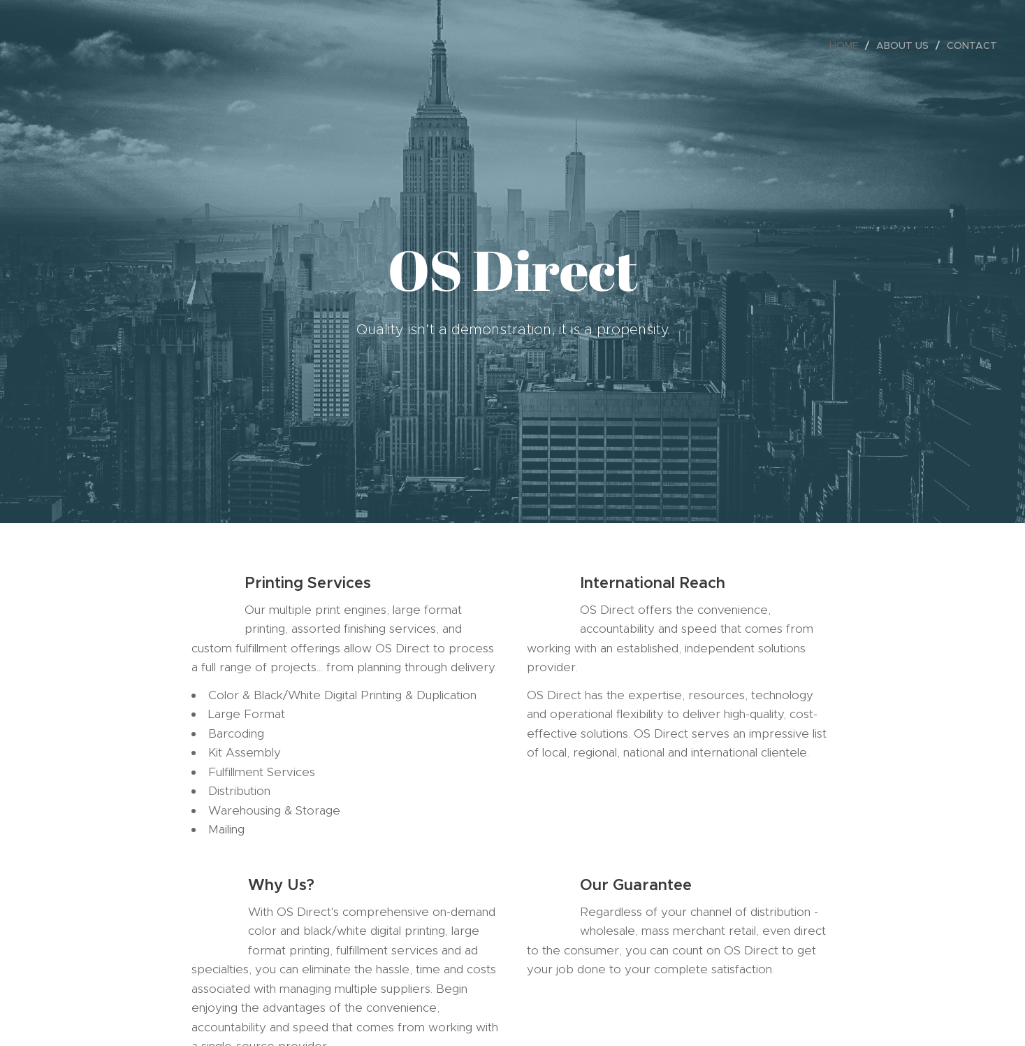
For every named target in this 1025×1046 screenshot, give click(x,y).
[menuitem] (847, 45)
